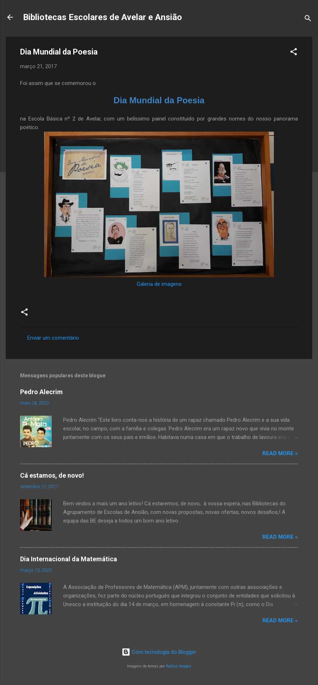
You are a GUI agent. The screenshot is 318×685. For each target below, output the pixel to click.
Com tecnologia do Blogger (159, 652)
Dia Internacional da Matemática (68, 559)
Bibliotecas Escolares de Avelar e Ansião (102, 17)
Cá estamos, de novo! (52, 475)
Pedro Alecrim (41, 392)
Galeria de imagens (159, 284)
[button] (293, 52)
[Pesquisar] (308, 19)
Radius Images (178, 666)
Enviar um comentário (53, 338)
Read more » (280, 453)
